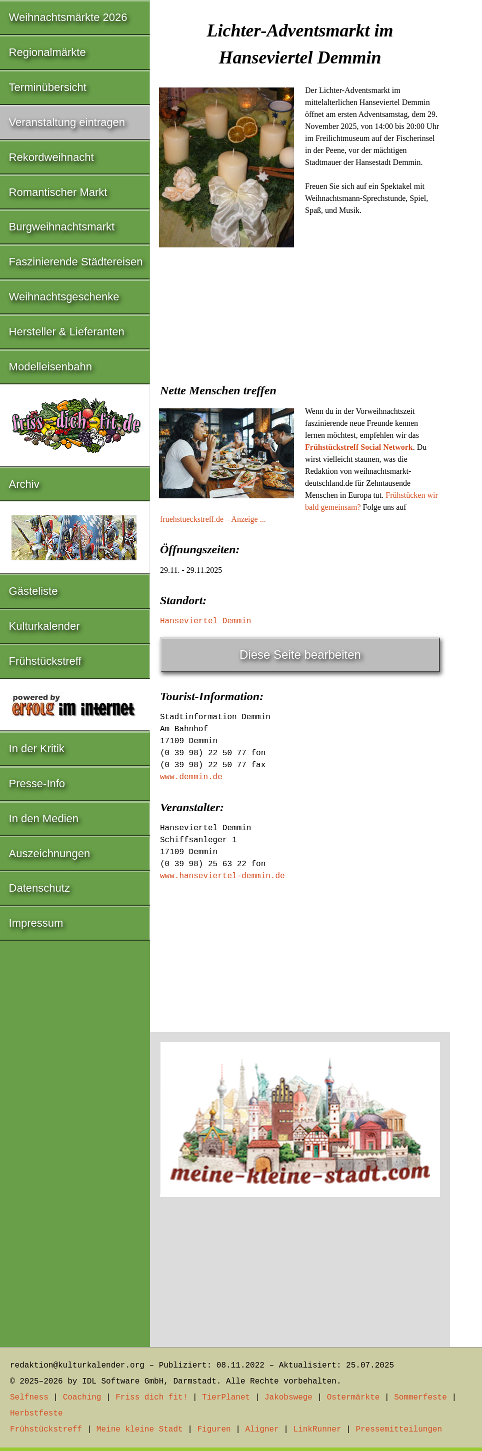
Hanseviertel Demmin (205, 621)
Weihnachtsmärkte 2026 (68, 17)
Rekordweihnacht (51, 157)
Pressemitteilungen (399, 1429)
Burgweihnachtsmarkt (62, 226)
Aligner (262, 1429)
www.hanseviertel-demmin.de (222, 876)
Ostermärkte (353, 1397)
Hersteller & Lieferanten (66, 331)
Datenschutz (39, 888)
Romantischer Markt (58, 192)
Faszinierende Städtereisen (76, 261)
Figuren (213, 1429)
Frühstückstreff (45, 661)
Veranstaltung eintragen (67, 122)
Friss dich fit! (152, 1397)
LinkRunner (318, 1429)
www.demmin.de (191, 777)
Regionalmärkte (47, 52)
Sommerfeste (420, 1397)
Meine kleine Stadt (139, 1429)
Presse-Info (37, 783)
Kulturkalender (44, 626)
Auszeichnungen (49, 853)
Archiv (24, 484)
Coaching (82, 1397)
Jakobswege (288, 1397)
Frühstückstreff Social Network (359, 447)
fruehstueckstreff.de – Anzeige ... (213, 519)
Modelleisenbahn (50, 366)
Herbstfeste (36, 1413)
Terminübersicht (47, 87)
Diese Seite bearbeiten (300, 654)
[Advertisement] (300, 326)
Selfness (29, 1397)
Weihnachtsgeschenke (64, 296)
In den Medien (43, 818)
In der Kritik (36, 748)
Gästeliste (33, 591)
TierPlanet (226, 1397)
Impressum (36, 923)
